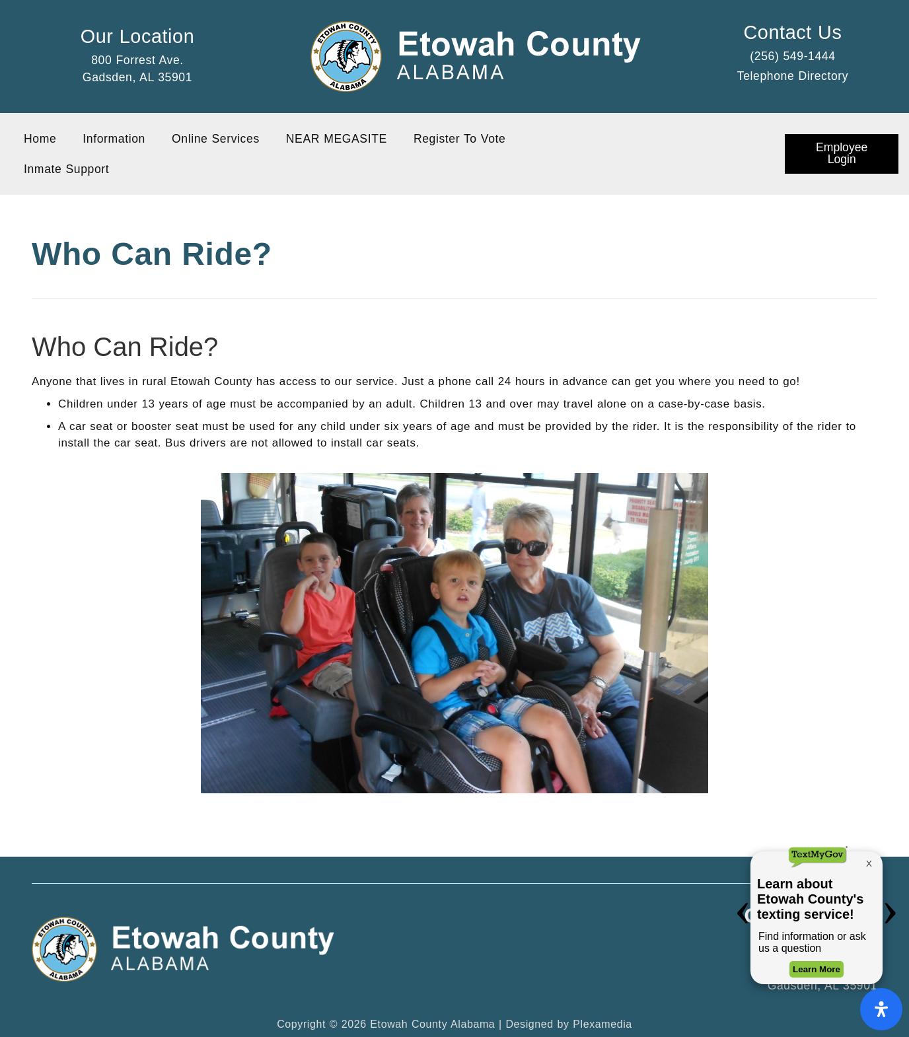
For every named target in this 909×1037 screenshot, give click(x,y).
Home (40, 138)
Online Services (216, 138)
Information (114, 138)
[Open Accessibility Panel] (881, 1009)
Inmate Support (66, 169)
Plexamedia (602, 1024)
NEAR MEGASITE (336, 138)
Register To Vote (460, 138)
